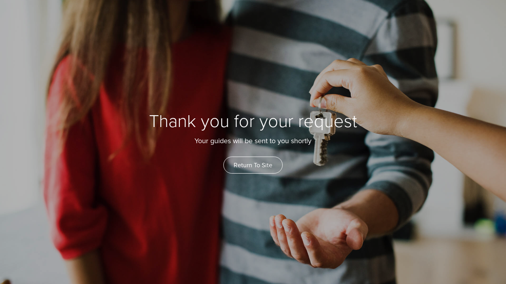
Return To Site (253, 165)
